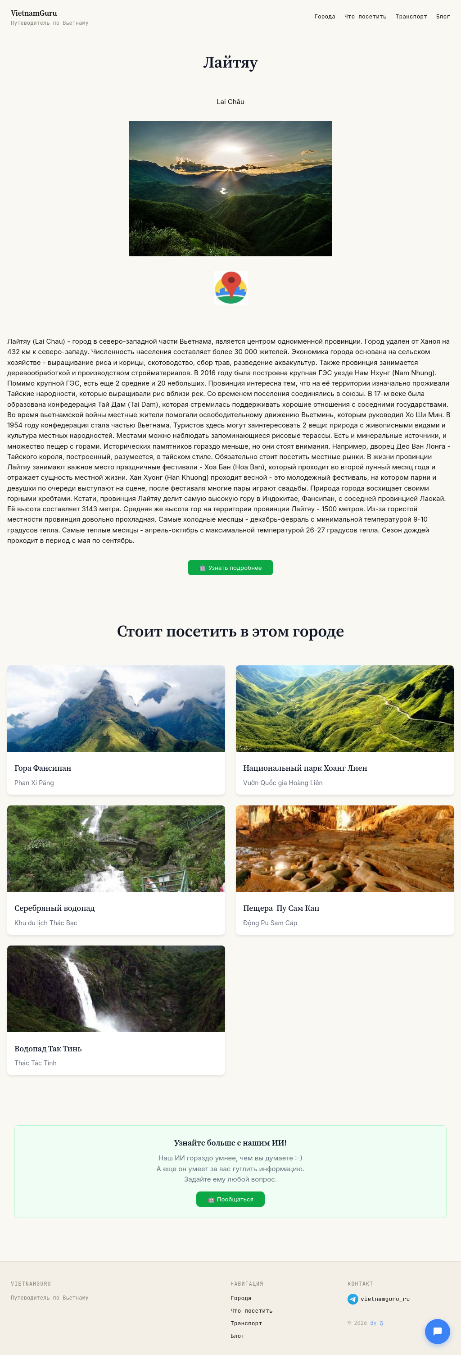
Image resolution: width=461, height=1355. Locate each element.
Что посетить (365, 16)
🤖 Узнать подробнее (230, 567)
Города (324, 16)
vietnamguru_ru (379, 1299)
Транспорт (411, 16)
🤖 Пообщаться (230, 1199)
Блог (443, 16)
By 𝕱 (376, 1323)
